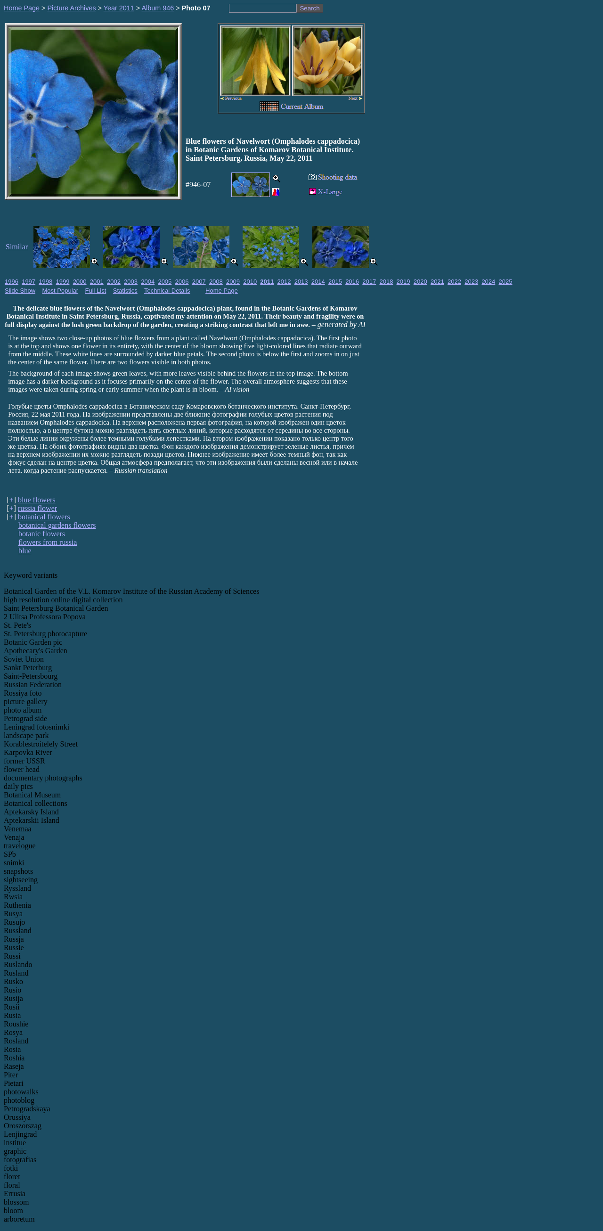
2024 (488, 281)
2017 (369, 281)
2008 (216, 281)
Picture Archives (71, 8)
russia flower (37, 508)
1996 (11, 281)
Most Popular (60, 290)
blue (25, 551)
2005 (164, 281)
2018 (386, 281)
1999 (62, 281)
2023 (471, 281)
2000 (80, 281)
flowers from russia (47, 542)
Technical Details (167, 290)
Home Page (22, 8)
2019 (403, 281)
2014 (318, 281)
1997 (28, 281)
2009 (233, 281)
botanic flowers (41, 534)
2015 (335, 281)
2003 (131, 281)
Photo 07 (196, 8)
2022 (454, 281)
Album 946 (157, 8)
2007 (199, 281)
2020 (420, 281)
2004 (148, 281)
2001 (97, 281)
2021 (437, 281)
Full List (95, 290)
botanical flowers (44, 517)
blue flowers (37, 500)
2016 (352, 281)
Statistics (125, 290)
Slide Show (20, 290)
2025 (506, 281)
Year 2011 (119, 8)
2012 (284, 281)
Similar (17, 247)
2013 (301, 281)
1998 (45, 281)
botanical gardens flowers (57, 525)
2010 (250, 281)
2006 (182, 281)
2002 (114, 281)
